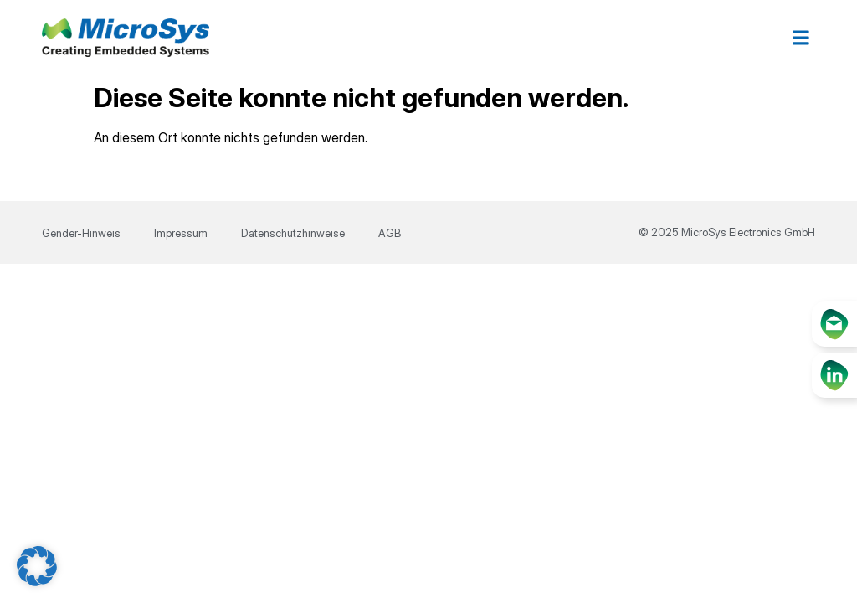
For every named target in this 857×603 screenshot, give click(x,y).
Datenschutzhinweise (293, 233)
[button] (801, 38)
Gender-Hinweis (81, 233)
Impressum (181, 233)
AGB (389, 233)
